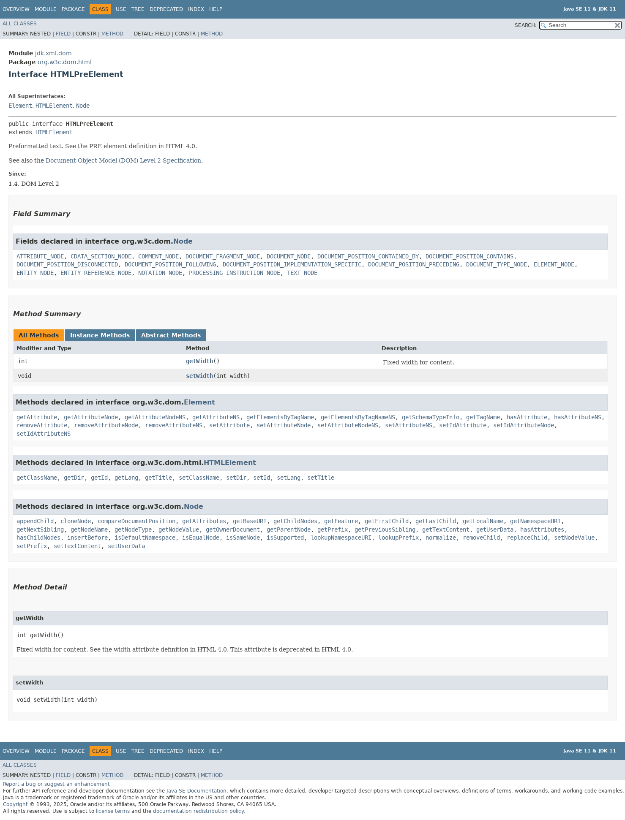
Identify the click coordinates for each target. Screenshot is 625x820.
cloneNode (75, 521)
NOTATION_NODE (160, 272)
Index (196, 9)
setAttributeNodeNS (347, 425)
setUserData (126, 546)
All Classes (20, 24)
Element (20, 105)
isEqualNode (200, 537)
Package (73, 9)
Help (215, 9)
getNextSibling (40, 529)
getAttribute (36, 417)
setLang (288, 477)
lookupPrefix (398, 537)
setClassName (199, 477)
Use (121, 9)
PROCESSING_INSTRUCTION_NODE (234, 272)
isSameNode (243, 537)
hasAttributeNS (577, 417)
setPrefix (31, 546)
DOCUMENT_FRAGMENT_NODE (223, 256)
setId (261, 477)
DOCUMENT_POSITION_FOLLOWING (170, 264)
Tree (138, 9)
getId (99, 477)
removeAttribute (41, 425)
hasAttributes (542, 529)
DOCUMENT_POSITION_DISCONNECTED (67, 264)
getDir (74, 477)
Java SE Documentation (196, 791)
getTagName (483, 417)
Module (46, 9)
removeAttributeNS (173, 425)
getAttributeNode (91, 417)
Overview (16, 9)
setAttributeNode (284, 425)
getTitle (158, 477)
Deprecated (166, 9)
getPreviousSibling (385, 529)
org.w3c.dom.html (65, 62)
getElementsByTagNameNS (358, 417)
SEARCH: (526, 25)
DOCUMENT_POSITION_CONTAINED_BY (368, 256)
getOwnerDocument (233, 529)
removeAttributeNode (106, 425)
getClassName (36, 477)
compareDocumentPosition (136, 521)
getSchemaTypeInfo (430, 417)
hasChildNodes (38, 537)
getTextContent (445, 529)
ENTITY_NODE (35, 272)
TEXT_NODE (302, 272)
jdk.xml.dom (53, 53)
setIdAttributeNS (43, 433)
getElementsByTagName (280, 417)
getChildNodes (295, 521)
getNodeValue (178, 529)
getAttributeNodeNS (155, 417)
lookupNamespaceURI (341, 537)
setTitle (320, 477)
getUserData (494, 529)
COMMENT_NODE (158, 256)
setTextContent (77, 546)
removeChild (481, 537)
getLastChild (435, 521)
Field (63, 34)
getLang (126, 477)
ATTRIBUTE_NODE (40, 256)
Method (112, 34)
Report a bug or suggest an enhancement (56, 784)
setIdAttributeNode (523, 425)
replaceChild (527, 537)
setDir (236, 477)
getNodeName (89, 529)
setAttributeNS (408, 425)
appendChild (35, 521)
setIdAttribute (462, 425)
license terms (113, 811)
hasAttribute (527, 417)
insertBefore (87, 537)
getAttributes (204, 521)
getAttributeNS (216, 417)
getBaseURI (250, 521)
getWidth (199, 361)
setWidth (199, 375)
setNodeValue (574, 537)
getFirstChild (387, 521)
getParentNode (289, 529)
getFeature (341, 521)
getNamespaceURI (535, 521)
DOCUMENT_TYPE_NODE (496, 264)
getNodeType (133, 529)
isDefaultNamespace (145, 537)
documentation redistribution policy (198, 811)
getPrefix (332, 529)
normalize (441, 537)
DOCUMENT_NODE (289, 256)
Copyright (15, 804)
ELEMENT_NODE (554, 264)
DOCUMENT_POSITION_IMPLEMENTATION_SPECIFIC (292, 264)
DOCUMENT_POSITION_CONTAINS (469, 256)
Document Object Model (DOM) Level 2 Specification (123, 160)
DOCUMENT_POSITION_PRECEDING (413, 264)
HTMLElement (54, 105)
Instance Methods (100, 335)
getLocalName (483, 521)
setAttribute (229, 425)
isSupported (285, 537)
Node (83, 105)
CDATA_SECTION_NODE (101, 256)
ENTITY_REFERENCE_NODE (95, 272)
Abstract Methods (171, 335)
